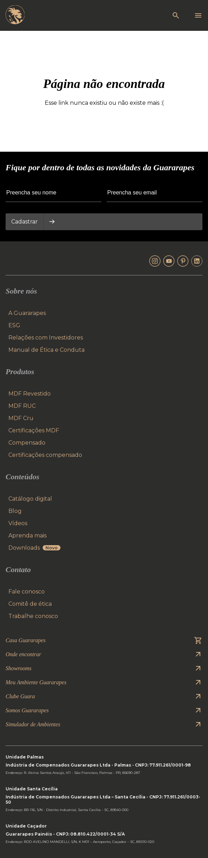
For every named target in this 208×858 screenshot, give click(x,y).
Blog (15, 511)
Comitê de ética (30, 603)
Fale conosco (26, 591)
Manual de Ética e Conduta (46, 349)
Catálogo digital (30, 498)
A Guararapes (27, 313)
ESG (14, 325)
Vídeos (17, 523)
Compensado (26, 442)
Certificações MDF (33, 430)
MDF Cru (21, 418)
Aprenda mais (27, 535)
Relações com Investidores (45, 337)
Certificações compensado (45, 455)
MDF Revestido (29, 393)
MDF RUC (22, 406)
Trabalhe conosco (33, 616)
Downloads (34, 547)
